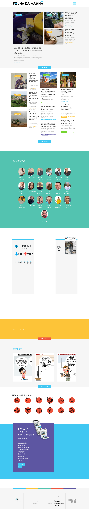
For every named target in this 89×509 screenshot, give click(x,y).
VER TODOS (44, 67)
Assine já (21, 465)
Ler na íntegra (17, 62)
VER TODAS (44, 386)
